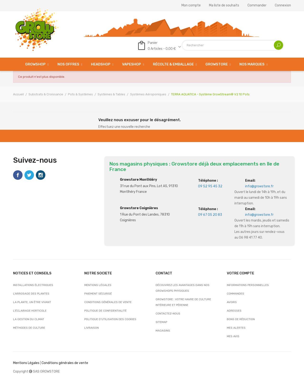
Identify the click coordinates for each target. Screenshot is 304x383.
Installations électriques (33, 285)
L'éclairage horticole (30, 310)
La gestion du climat (28, 319)
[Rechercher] (233, 45)
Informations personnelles (248, 285)
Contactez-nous (168, 313)
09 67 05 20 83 (210, 215)
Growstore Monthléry (138, 180)
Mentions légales (97, 285)
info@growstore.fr (259, 186)
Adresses (234, 310)
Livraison (91, 327)
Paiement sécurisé (98, 293)
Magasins (163, 330)
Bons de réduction (241, 319)
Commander (256, 5)
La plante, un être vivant (32, 302)
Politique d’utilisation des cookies (110, 319)
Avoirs (232, 302)
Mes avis (233, 336)
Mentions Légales (26, 363)
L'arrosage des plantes (31, 293)
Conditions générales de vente (108, 302)
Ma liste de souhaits (224, 5)
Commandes (235, 293)
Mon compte (191, 5)
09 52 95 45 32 (210, 186)
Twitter (29, 175)
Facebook (18, 175)
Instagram (40, 175)
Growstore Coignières (139, 208)
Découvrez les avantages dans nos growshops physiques (182, 287)
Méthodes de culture (29, 327)
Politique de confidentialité (105, 310)
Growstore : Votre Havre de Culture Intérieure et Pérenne (183, 302)
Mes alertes (236, 327)
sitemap (161, 322)
